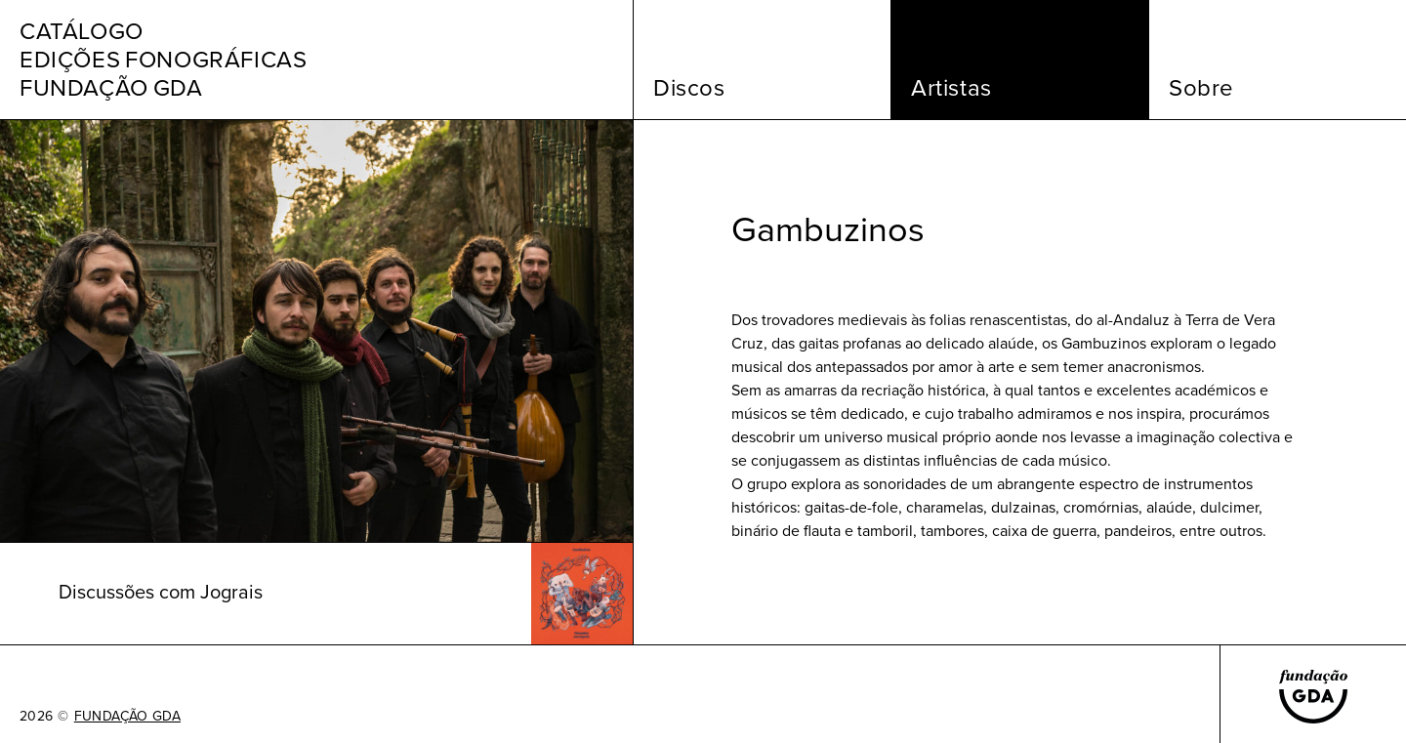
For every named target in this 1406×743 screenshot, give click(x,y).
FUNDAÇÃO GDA (127, 716)
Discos (689, 87)
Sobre (1201, 87)
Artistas (951, 87)
